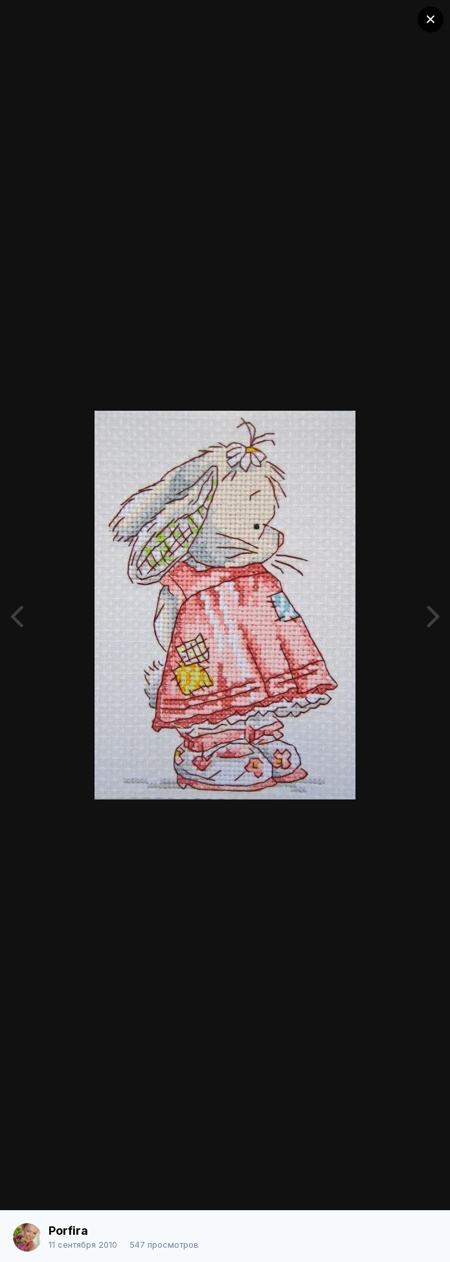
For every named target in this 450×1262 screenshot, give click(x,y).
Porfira (68, 1230)
